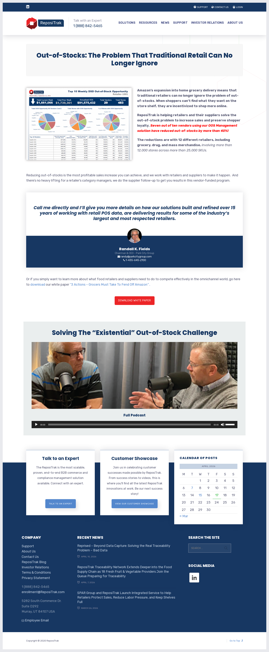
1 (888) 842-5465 (87, 26)
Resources (148, 22)
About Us (235, 22)
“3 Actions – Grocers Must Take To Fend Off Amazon (110, 285)
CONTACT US (220, 7)
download (37, 285)
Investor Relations (207, 22)
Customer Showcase (134, 458)
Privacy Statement (36, 578)
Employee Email (35, 620)
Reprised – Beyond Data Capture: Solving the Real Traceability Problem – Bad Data (123, 548)
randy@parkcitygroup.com (135, 256)
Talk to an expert (60, 503)
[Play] (36, 424)
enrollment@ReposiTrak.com (43, 592)
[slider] (129, 424)
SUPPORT (201, 7)
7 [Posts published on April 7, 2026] (192, 488)
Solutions (127, 22)
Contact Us (30, 557)
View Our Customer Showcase (134, 503)
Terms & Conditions (36, 572)
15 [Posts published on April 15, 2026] (200, 495)
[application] (134, 424)
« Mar (184, 516)
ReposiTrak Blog (34, 562)
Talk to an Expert (60, 458)
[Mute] (222, 424)
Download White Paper (134, 300)
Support (180, 22)
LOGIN (238, 7)
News (165, 22)
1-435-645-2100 (134, 260)
